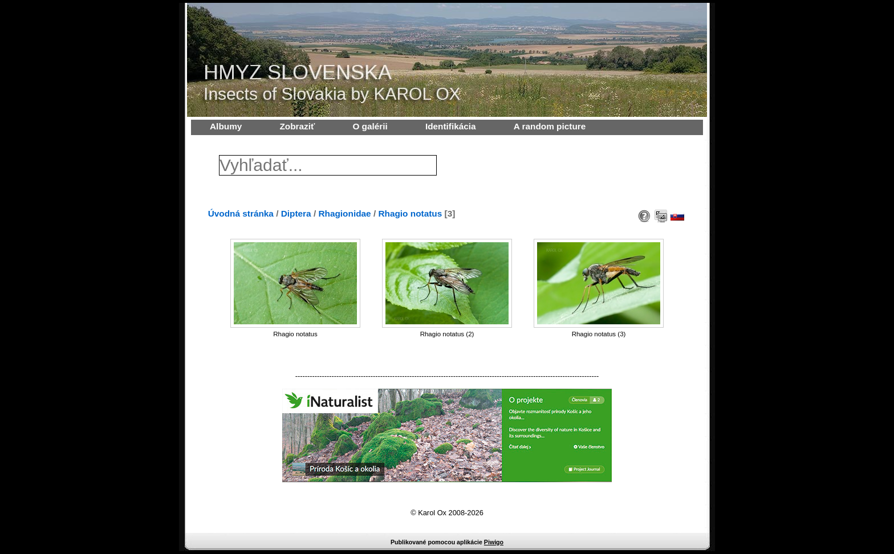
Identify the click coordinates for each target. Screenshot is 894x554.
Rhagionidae (344, 213)
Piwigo (493, 542)
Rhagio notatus (410, 213)
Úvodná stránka (241, 213)
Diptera (296, 213)
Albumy (226, 126)
